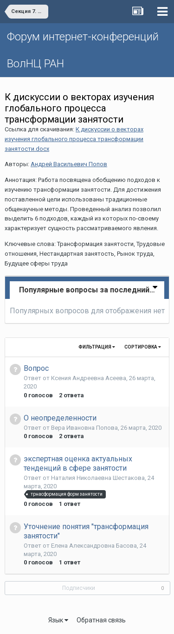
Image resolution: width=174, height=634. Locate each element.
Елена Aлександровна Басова (94, 545)
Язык (58, 620)
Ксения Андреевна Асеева (88, 378)
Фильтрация (96, 346)
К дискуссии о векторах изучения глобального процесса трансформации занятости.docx (74, 139)
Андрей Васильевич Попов (69, 164)
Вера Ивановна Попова (84, 427)
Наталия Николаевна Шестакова (98, 477)
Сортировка (142, 346)
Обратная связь (101, 620)
